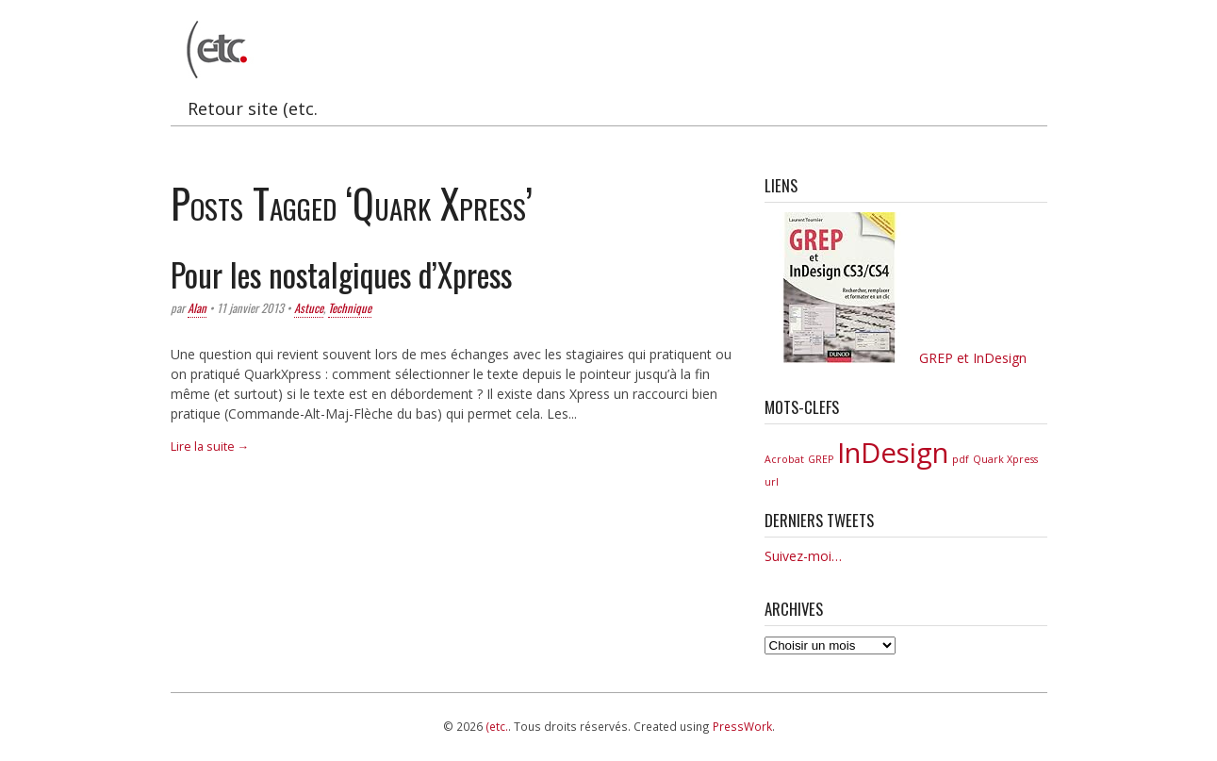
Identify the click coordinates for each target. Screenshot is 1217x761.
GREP (820, 459)
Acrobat (784, 459)
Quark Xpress (1005, 459)
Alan (197, 308)
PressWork (742, 726)
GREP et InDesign (896, 358)
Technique (349, 308)
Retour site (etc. (253, 108)
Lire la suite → (210, 446)
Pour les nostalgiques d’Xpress (341, 274)
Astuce (308, 308)
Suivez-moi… (803, 556)
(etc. (496, 726)
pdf (960, 459)
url (772, 481)
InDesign (892, 452)
